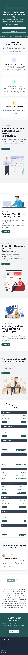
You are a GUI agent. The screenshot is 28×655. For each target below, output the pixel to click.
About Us (3, 646)
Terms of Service (4, 652)
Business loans (4, 644)
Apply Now (14, 28)
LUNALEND (5, 2)
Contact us (14, 31)
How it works (4, 642)
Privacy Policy (4, 650)
